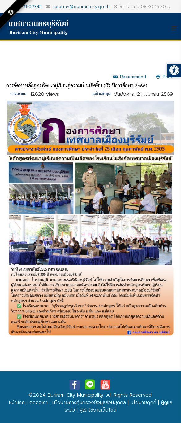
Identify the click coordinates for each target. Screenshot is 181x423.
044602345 (29, 6)
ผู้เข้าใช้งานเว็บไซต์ (98, 410)
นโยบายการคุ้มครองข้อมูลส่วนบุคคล (89, 402)
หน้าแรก (17, 402)
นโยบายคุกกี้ (143, 402)
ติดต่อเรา (38, 402)
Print (164, 76)
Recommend (129, 76)
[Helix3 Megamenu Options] (175, 28)
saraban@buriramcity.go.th (81, 6)
